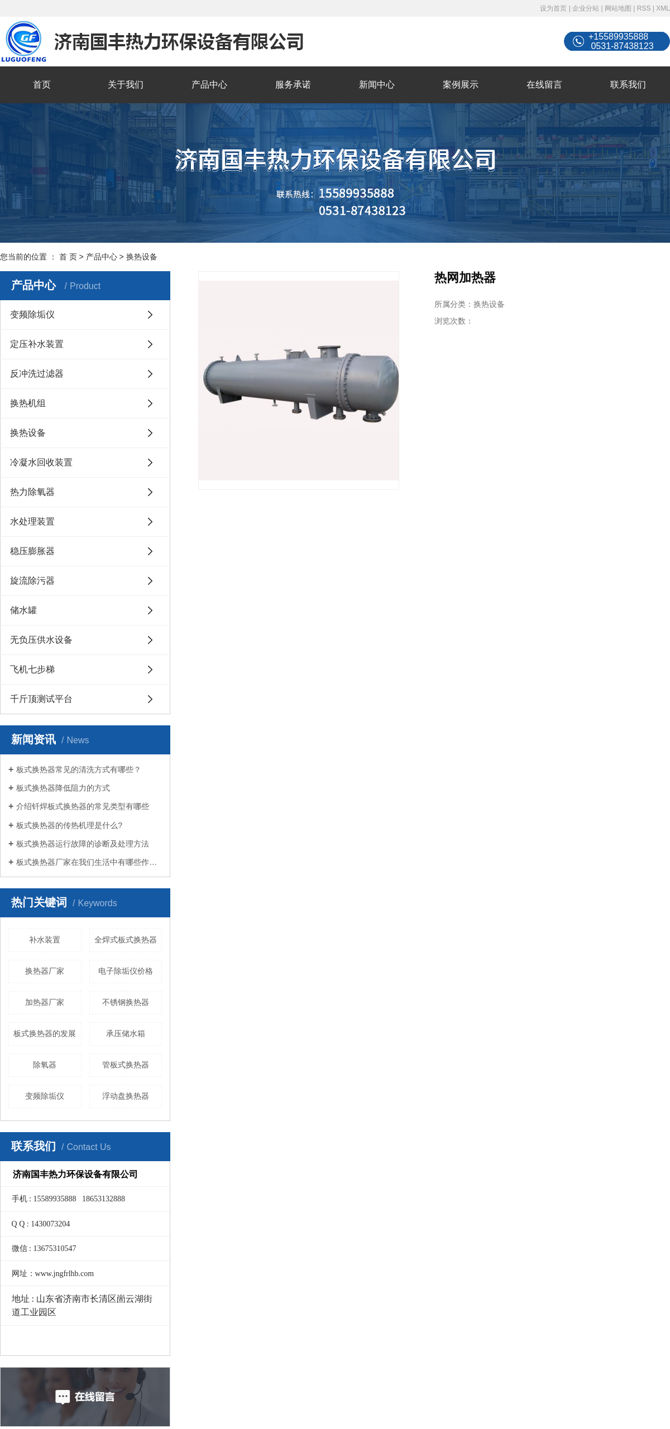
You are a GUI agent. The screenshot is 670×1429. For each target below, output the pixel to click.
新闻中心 (377, 84)
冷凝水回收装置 (41, 462)
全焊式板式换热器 (125, 939)
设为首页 (553, 8)
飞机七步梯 (32, 669)
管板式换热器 (125, 1064)
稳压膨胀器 (32, 551)
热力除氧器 (32, 492)
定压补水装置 (37, 344)
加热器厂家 (44, 1002)
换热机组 (28, 403)
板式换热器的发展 (44, 1033)
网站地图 (618, 8)
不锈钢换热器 (125, 1002)
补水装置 (44, 939)
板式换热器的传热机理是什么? (69, 825)
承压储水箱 (125, 1033)
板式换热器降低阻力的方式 (63, 787)
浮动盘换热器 (125, 1095)
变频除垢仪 (32, 314)
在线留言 (544, 84)
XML (663, 8)
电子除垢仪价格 (125, 970)
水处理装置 (32, 521)
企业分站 (585, 8)
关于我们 (125, 84)
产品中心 (209, 84)
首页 (42, 84)
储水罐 (23, 610)
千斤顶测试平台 (41, 699)
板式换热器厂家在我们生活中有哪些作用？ (89, 862)
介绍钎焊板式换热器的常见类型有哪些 (82, 806)
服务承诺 (293, 84)
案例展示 (460, 84)
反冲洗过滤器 (37, 373)
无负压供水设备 (41, 639)
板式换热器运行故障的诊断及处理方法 (82, 843)
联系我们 (628, 84)
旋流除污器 (32, 580)
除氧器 (44, 1064)
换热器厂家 (44, 970)
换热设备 (141, 256)
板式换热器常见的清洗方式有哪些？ (78, 769)
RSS (644, 8)
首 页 (68, 256)
